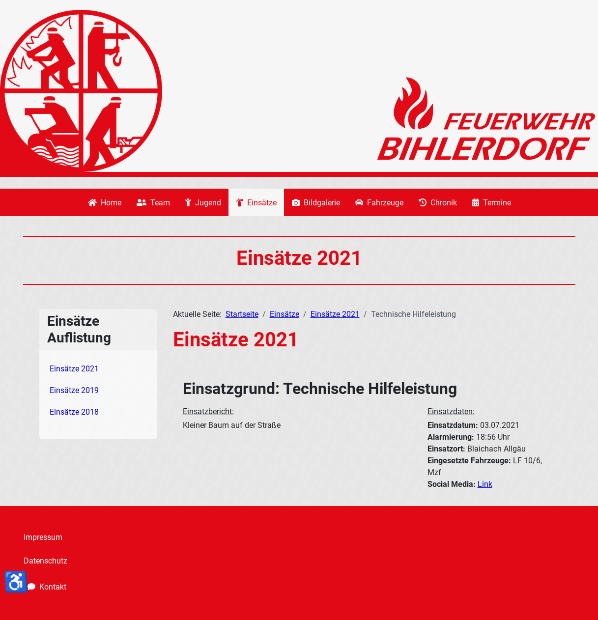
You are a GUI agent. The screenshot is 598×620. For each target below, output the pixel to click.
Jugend (201, 202)
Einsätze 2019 (74, 390)
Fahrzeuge (377, 202)
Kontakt (45, 586)
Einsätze (254, 202)
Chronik (436, 202)
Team (151, 202)
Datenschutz (45, 560)
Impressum (43, 537)
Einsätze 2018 (74, 412)
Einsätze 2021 (74, 368)
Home (102, 202)
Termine (489, 202)
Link (485, 484)
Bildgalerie (314, 202)
